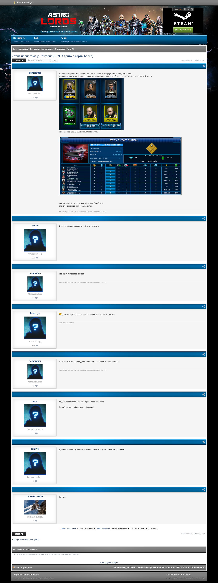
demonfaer (35, 73)
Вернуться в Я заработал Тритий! (26, 540)
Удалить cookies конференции (144, 567)
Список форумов (20, 49)
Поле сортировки (113, 528)
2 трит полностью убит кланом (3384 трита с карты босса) (52, 56)
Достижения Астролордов (41, 49)
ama (35, 401)
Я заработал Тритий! (64, 49)
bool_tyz (35, 313)
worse (34, 225)
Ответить (19, 60)
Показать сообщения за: (78, 528)
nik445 (35, 448)
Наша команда (121, 567)
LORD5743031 (35, 496)
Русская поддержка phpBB (109, 563)
